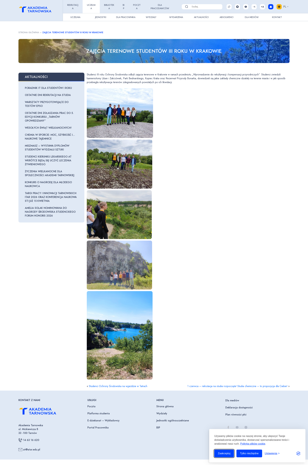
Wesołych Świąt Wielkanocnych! (48, 128)
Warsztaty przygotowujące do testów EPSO (46, 104)
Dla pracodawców (160, 6)
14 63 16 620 (28, 440)
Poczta (137, 6)
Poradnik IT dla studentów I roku (48, 88)
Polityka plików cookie (252, 443)
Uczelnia (91, 6)
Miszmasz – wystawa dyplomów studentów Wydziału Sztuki (47, 147)
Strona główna (28, 32)
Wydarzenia (176, 17)
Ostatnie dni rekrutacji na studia (48, 95)
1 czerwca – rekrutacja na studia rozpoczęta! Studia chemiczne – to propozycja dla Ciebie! (237, 386)
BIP (123, 6)
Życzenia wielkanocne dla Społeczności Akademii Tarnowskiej (49, 173)
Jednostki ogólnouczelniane (172, 420)
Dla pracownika (125, 17)
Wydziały (151, 17)
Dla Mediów (252, 17)
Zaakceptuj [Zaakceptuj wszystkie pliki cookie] (224, 453)
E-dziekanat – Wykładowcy (103, 420)
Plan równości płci (235, 414)
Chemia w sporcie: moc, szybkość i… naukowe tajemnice (50, 137)
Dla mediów (232, 400)
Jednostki (100, 17)
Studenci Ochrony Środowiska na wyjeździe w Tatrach (118, 386)
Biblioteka (109, 6)
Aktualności (201, 17)
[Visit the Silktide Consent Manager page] (298, 453)
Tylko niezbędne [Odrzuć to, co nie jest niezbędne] (249, 453)
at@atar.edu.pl (29, 450)
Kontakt (277, 17)
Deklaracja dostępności (239, 407)
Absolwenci (226, 17)
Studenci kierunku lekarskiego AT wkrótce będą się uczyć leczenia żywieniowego (48, 160)
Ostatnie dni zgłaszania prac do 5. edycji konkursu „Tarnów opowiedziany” (49, 117)
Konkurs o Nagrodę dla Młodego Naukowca (48, 184)
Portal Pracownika (98, 427)
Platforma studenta (98, 413)
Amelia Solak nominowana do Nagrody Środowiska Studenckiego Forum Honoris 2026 (50, 212)
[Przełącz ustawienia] (272, 453)
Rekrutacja (72, 6)
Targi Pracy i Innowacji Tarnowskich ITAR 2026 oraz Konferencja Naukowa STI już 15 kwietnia (51, 197)
